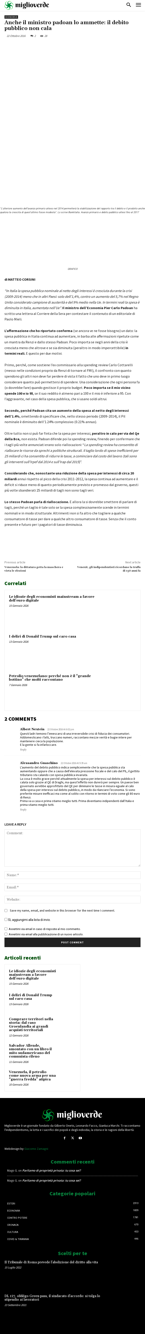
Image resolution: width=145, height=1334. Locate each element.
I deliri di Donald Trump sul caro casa (42, 636)
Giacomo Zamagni (36, 1149)
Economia (11, 17)
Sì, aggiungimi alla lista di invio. (27, 920)
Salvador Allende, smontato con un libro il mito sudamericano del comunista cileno (30, 1051)
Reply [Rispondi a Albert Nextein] (23, 749)
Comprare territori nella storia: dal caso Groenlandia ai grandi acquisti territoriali (31, 1024)
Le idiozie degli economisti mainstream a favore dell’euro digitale (51, 599)
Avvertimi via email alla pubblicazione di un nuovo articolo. (46, 934)
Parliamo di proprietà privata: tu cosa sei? (51, 1170)
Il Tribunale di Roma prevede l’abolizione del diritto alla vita (51, 1262)
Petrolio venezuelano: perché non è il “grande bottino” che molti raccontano (50, 678)
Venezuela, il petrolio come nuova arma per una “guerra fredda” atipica (32, 1076)
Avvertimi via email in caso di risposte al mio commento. (45, 929)
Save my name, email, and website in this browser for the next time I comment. (62, 910)
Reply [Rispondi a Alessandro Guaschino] (23, 809)
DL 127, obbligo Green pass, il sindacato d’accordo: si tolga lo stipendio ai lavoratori (52, 1298)
